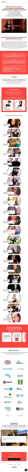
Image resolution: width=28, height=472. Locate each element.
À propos (15, 464)
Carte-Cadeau (19, 464)
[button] (26, 470)
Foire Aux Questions (9, 464)
